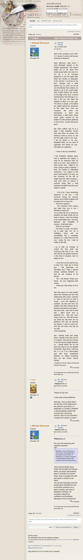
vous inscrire (63, 8)
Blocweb (39, 548)
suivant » (78, 31)
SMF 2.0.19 (31, 545)
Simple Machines (46, 545)
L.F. (33, 380)
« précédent (71, 31)
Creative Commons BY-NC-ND (65, 539)
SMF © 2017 (38, 545)
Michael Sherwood (40, 43)
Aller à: (51, 527)
